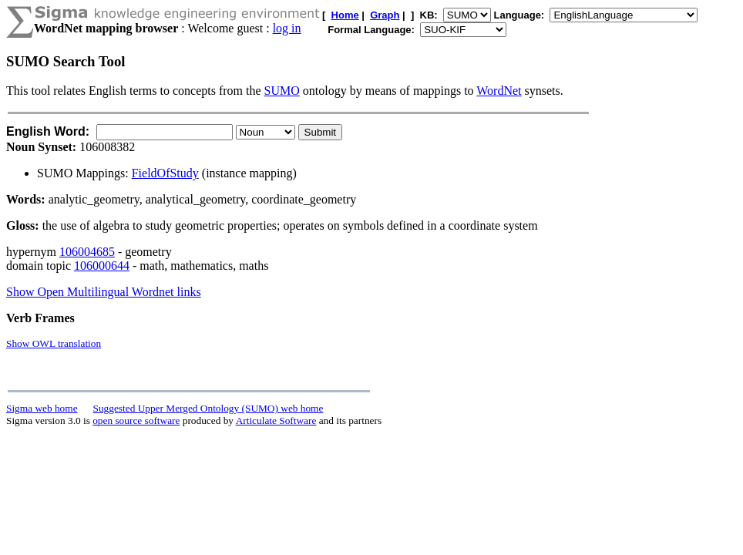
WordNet (498, 90)
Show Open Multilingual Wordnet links (103, 291)
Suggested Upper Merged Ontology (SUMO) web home (208, 408)
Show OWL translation (53, 343)
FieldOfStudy (165, 173)
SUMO (282, 90)
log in (287, 28)
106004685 (87, 251)
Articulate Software (276, 420)
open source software (136, 420)
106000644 (101, 265)
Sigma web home (42, 408)
